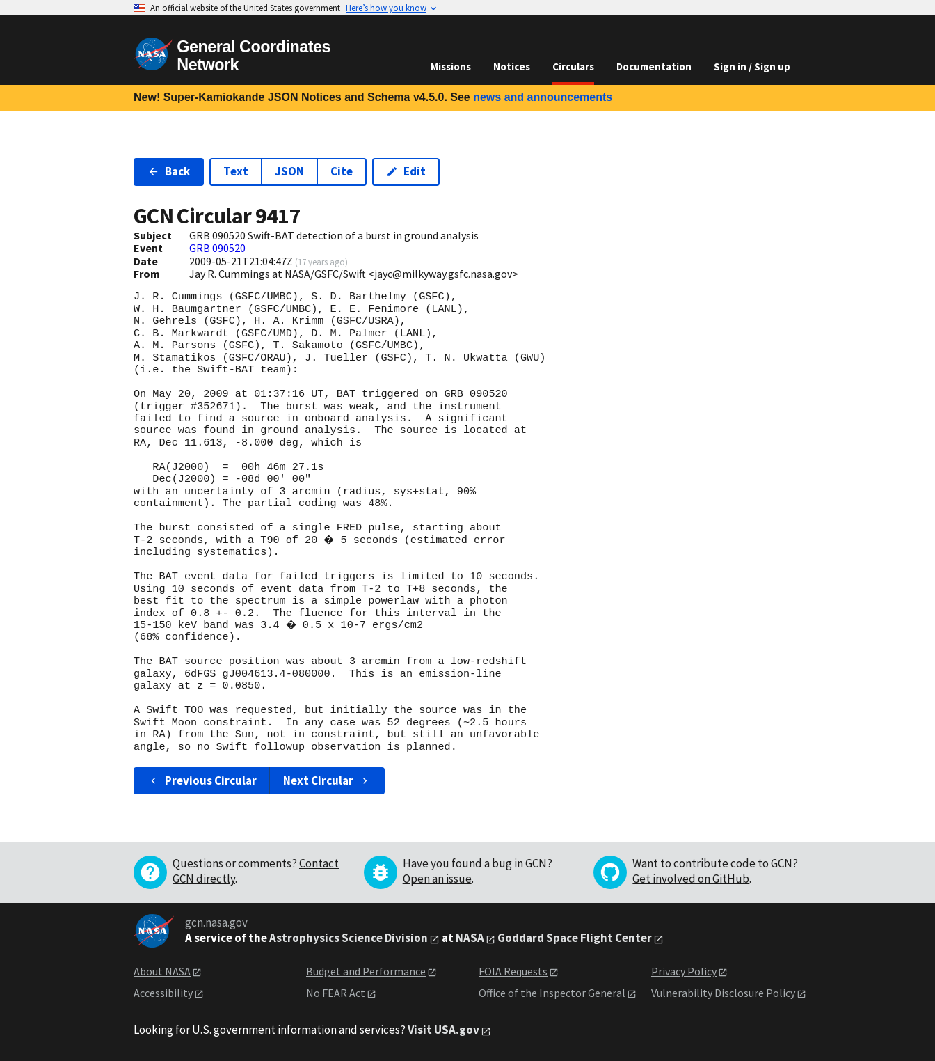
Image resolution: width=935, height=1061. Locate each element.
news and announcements (542, 97)
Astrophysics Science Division (348, 937)
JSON (289, 171)
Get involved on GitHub (690, 878)
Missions (451, 66)
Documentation (654, 66)
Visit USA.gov (443, 1029)
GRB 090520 (217, 248)
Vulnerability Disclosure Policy (723, 993)
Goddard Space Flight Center (574, 937)
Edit (406, 171)
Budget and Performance (366, 971)
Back (168, 171)
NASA (470, 937)
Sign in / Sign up (752, 66)
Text (235, 171)
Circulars (573, 66)
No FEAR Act (335, 993)
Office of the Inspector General (552, 993)
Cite (341, 171)
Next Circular (327, 780)
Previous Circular (202, 780)
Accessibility (163, 993)
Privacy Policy (684, 971)
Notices (511, 66)
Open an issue (437, 878)
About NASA (162, 971)
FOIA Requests (513, 971)
